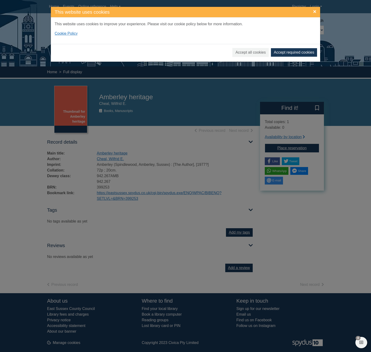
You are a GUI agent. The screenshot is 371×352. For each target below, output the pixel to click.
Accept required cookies (294, 52)
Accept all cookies (250, 52)
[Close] (314, 11)
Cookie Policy (66, 33)
